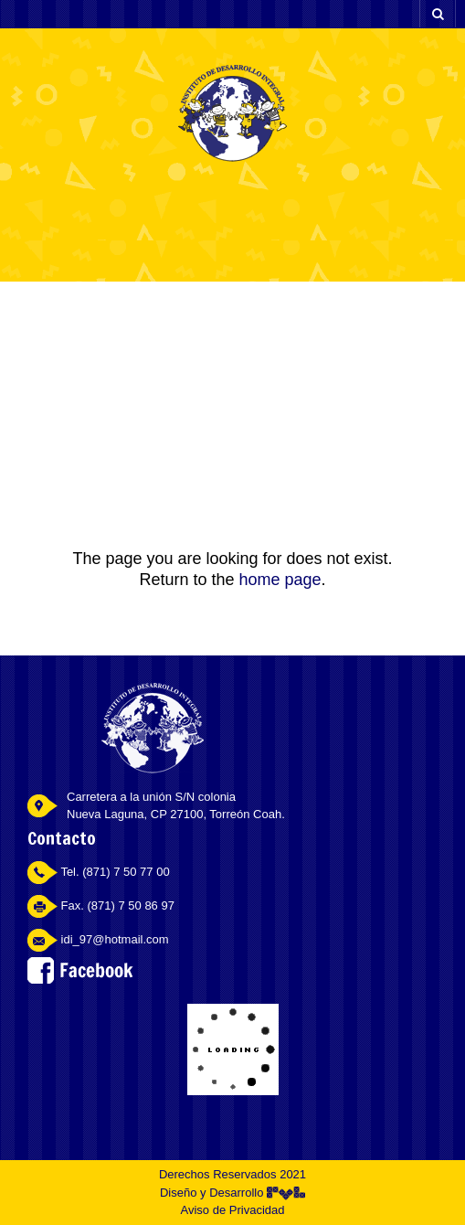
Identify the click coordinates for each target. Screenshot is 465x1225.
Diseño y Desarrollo (232, 1192)
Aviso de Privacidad (233, 1210)
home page (279, 579)
